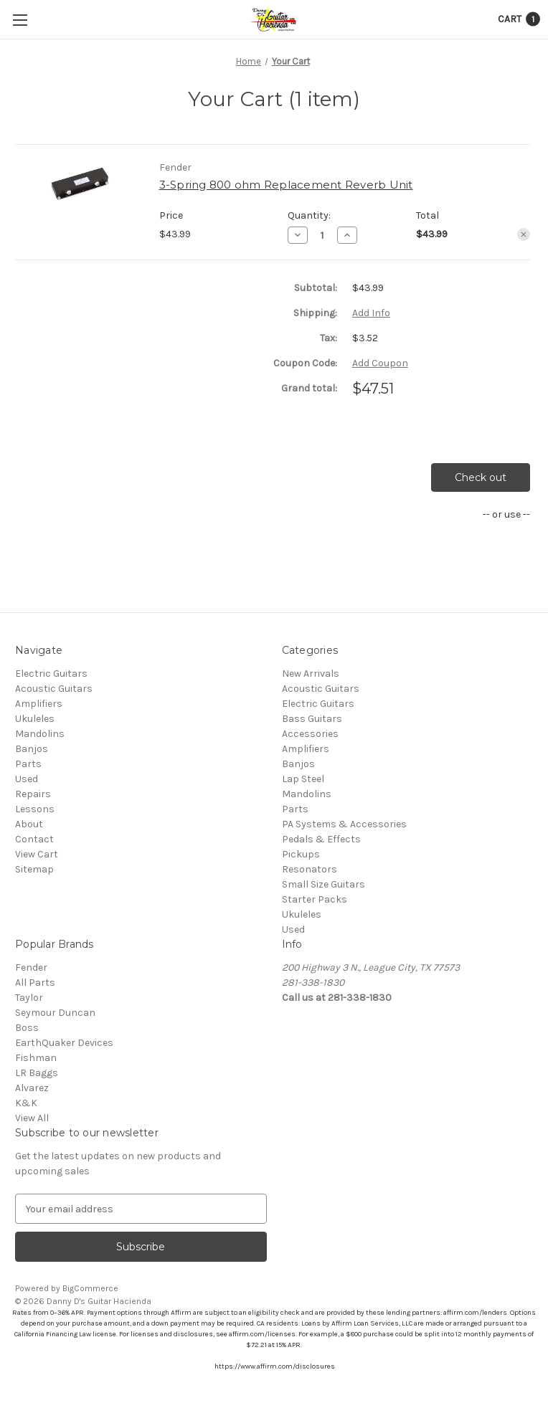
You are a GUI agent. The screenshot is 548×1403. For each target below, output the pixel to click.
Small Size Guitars (323, 884)
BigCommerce (90, 1288)
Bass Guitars (312, 719)
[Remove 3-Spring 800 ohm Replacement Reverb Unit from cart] (523, 234)
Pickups (301, 854)
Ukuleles (35, 719)
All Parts (35, 982)
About (29, 824)
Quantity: (309, 215)
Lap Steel (303, 779)
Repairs (33, 794)
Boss (27, 1028)
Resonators (309, 869)
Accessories (310, 734)
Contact (34, 839)
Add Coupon (380, 363)
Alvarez (32, 1088)
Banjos (31, 749)
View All (32, 1118)
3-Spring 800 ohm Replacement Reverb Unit (286, 184)
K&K (26, 1103)
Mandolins (40, 734)
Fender (31, 967)
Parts (28, 764)
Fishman (36, 1058)
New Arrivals (310, 673)
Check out (480, 477)
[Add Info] (371, 312)
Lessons (35, 809)
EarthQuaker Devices (64, 1043)
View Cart (36, 854)
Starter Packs (314, 899)
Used (26, 779)
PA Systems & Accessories (344, 824)
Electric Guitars (51, 673)
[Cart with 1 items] (519, 19)
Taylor (29, 997)
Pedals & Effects (321, 839)
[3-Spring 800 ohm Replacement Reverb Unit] (322, 235)
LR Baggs (36, 1073)
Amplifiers (38, 704)
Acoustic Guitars (54, 689)
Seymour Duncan (55, 1013)
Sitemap (34, 869)
